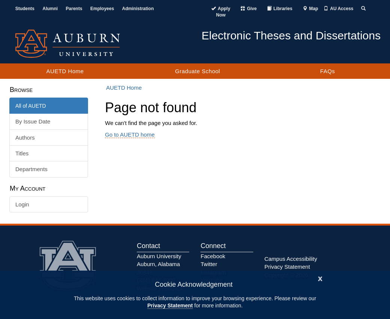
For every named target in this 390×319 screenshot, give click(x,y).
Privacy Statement (170, 305)
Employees (102, 8)
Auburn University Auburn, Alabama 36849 (159, 264)
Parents (74, 8)
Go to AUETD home (130, 134)
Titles (21, 153)
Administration (138, 8)
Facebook (212, 256)
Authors (25, 137)
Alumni (50, 8)
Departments (31, 169)
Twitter (208, 264)
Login (22, 204)
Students (24, 8)
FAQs (327, 71)
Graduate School (197, 71)
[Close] (320, 278)
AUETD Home (65, 71)
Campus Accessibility (290, 259)
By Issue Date (32, 121)
